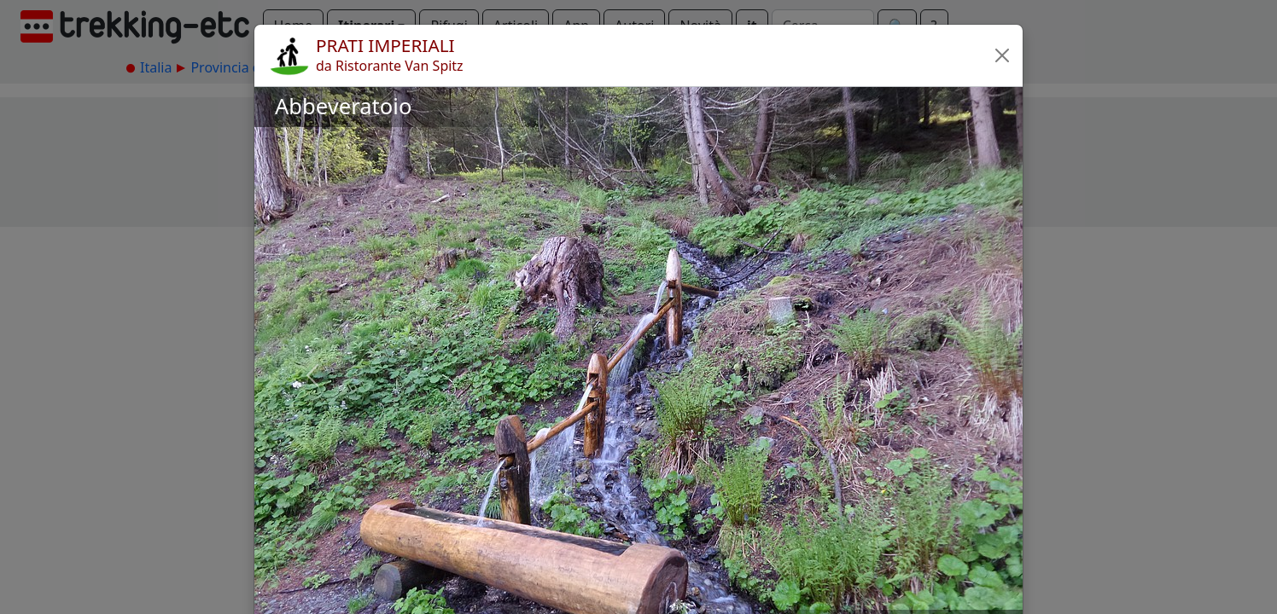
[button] (1002, 55)
